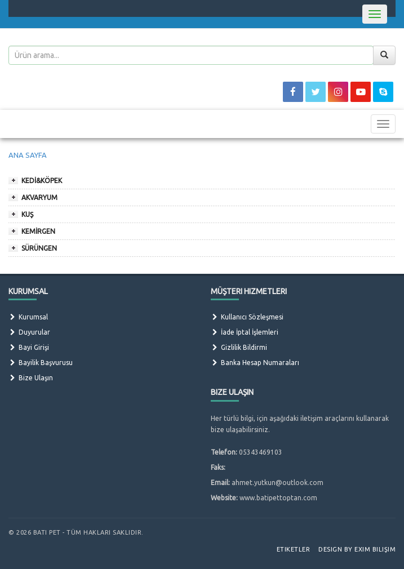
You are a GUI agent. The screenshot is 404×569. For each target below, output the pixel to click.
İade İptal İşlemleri (244, 332)
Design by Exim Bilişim (357, 549)
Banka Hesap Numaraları (255, 362)
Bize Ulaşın (30, 377)
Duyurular (29, 332)
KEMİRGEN (38, 231)
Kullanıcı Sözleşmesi (247, 317)
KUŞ (27, 214)
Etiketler (293, 549)
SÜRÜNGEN (39, 248)
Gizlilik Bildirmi (239, 347)
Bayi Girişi (28, 347)
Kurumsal (28, 317)
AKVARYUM (39, 197)
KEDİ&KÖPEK (41, 180)
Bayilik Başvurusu (40, 362)
